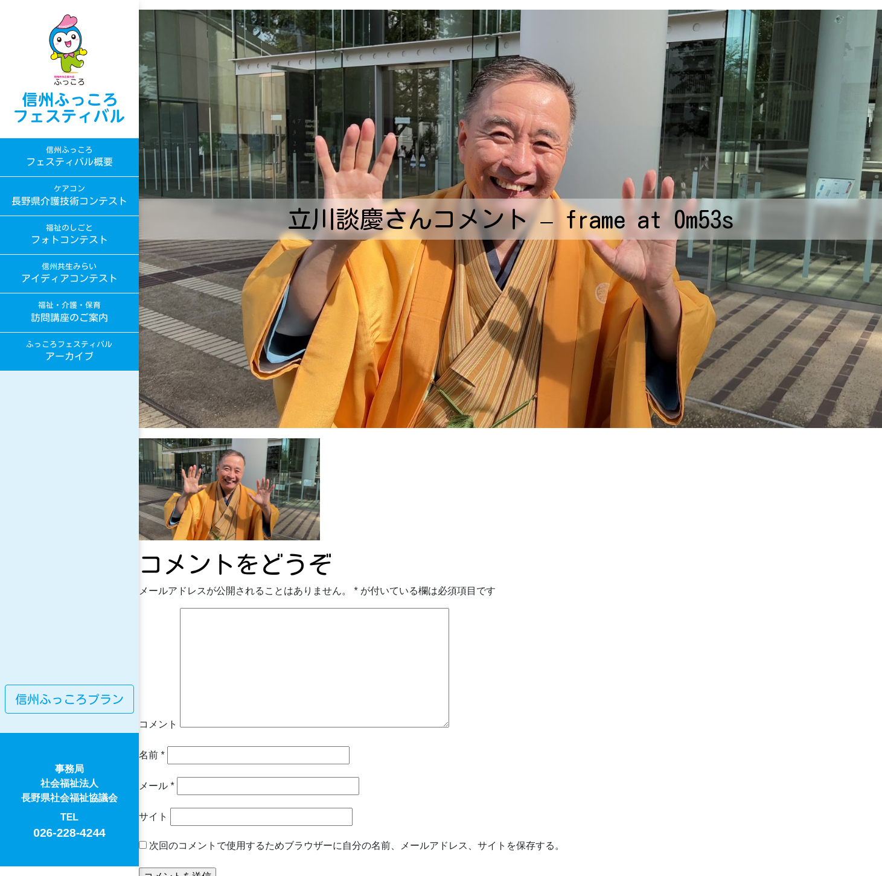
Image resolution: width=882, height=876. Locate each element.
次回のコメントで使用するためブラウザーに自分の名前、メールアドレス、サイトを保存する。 (356, 845)
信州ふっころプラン (69, 699)
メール (156, 786)
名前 (152, 755)
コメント (158, 724)
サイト (153, 816)
